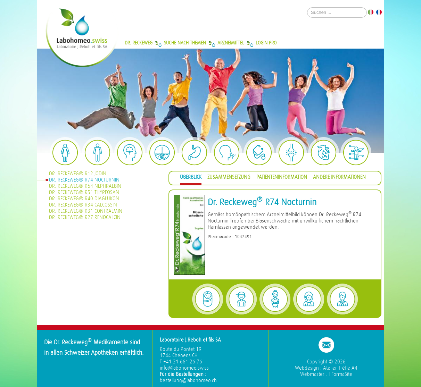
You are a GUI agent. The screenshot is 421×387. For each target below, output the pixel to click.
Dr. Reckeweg (138, 42)
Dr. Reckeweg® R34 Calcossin (83, 205)
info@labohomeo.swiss (184, 368)
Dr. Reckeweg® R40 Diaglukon (84, 199)
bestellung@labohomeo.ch (188, 381)
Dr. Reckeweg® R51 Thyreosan (84, 192)
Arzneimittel (230, 42)
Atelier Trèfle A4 (340, 368)
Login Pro (266, 42)
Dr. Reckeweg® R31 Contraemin (85, 211)
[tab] (190, 178)
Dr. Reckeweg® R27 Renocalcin (85, 217)
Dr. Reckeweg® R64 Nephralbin (85, 186)
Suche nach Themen (185, 42)
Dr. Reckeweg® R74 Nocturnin (84, 180)
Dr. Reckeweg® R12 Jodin (77, 174)
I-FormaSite (340, 374)
